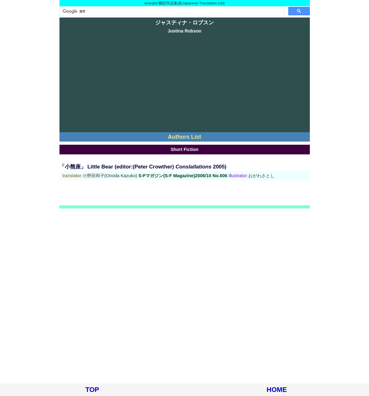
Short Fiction (184, 149)
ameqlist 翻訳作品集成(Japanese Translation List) (184, 3)
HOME (277, 389)
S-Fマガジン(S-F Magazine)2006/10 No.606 (182, 175)
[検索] (171, 11)
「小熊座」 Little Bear (86, 167)
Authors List (184, 137)
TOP (92, 389)
